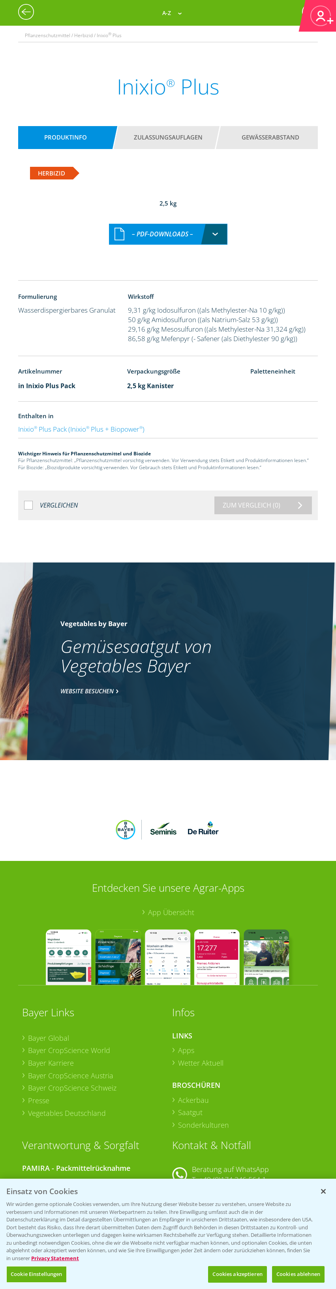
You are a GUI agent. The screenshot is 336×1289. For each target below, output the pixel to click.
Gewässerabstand (270, 137)
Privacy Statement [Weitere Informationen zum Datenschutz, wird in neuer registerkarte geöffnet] (55, 1258)
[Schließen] (323, 1191)
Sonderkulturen (203, 1064)
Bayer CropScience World (69, 990)
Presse (38, 1040)
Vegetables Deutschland (67, 1052)
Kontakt (195, 1140)
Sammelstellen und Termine (73, 1121)
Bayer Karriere (51, 1002)
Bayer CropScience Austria (70, 1015)
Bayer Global (48, 977)
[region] (168, 1234)
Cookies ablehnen (298, 1274)
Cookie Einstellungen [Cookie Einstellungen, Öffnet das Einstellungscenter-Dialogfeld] (36, 1274)
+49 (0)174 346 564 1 (232, 1119)
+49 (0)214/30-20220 (232, 1175)
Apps (186, 990)
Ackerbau (193, 1039)
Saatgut (190, 1052)
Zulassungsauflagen (168, 137)
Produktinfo (65, 137)
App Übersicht (171, 852)
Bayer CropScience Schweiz (72, 1027)
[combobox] (168, 225)
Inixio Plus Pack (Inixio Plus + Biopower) (81, 420)
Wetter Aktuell (200, 1002)
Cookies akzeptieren (237, 1274)
